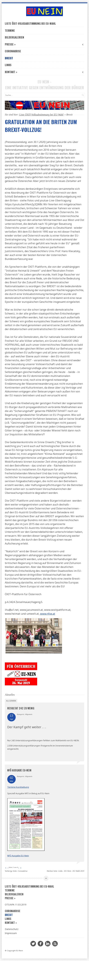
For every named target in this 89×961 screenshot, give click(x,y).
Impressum (11, 933)
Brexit (9, 58)
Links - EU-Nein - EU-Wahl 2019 (71, 871)
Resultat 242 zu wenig (20, 708)
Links (8, 65)
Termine (10, 30)
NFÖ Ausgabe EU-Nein (19, 770)
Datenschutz (11, 929)
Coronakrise (13, 51)
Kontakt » (44, 72)
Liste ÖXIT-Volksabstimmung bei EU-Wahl (30, 23)
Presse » (44, 44)
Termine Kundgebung (18, 787)
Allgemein (11, 700)
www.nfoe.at (47, 613)
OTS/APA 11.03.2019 (15, 904)
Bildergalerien (14, 37)
